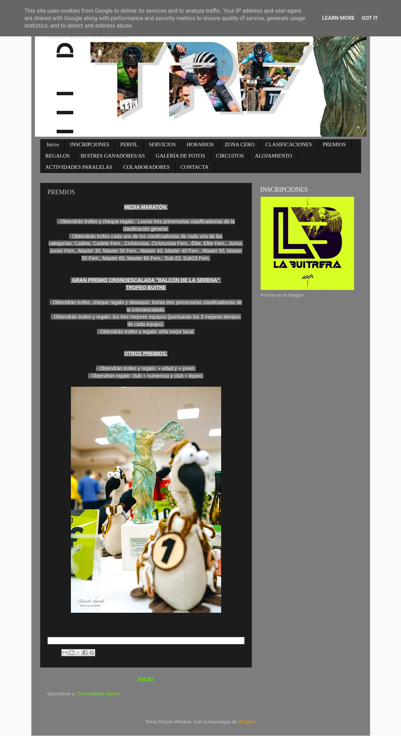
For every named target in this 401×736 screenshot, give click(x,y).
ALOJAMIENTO (273, 156)
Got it (369, 18)
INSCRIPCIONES (89, 144)
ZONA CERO (240, 144)
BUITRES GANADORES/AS (113, 156)
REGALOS (57, 156)
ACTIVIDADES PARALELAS (79, 167)
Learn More (338, 18)
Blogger (246, 721)
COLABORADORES (146, 167)
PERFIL (129, 144)
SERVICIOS (162, 144)
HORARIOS (200, 144)
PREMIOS (334, 144)
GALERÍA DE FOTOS (180, 156)
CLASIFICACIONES (289, 144)
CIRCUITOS (230, 156)
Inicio (53, 144)
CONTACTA (194, 167)
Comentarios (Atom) (98, 693)
